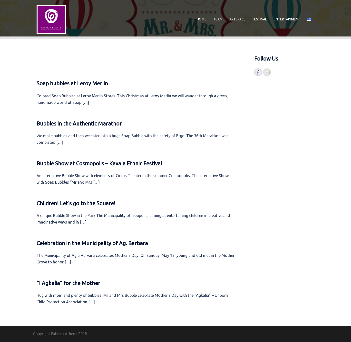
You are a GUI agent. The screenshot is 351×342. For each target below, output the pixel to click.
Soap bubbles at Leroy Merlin (72, 83)
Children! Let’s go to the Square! (76, 203)
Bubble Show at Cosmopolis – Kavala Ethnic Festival (99, 163)
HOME (201, 19)
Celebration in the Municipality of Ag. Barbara (92, 243)
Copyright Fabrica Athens (55, 334)
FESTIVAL (260, 19)
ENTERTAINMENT (287, 19)
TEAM (218, 19)
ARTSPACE (237, 19)
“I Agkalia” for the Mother (68, 283)
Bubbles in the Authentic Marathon (80, 123)
